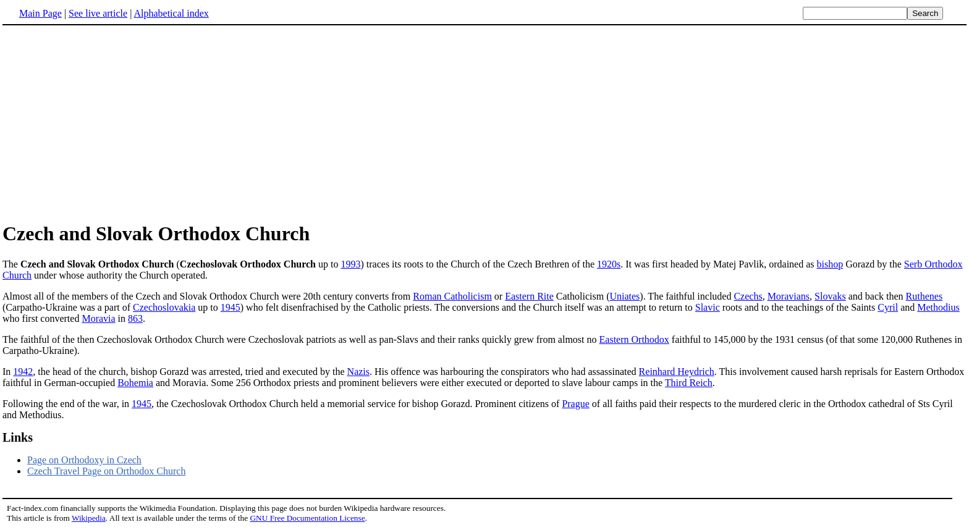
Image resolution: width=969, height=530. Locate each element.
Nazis (358, 371)
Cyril (888, 307)
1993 (350, 264)
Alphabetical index (170, 13)
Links (17, 437)
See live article (98, 13)
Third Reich (689, 382)
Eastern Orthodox (634, 339)
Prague (575, 403)
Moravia (98, 318)
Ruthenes (924, 296)
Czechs (748, 296)
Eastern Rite (529, 296)
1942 (23, 371)
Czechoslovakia (164, 307)
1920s (608, 264)
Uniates (624, 296)
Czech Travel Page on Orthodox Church (106, 471)
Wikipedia (89, 518)
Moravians (789, 296)
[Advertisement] (484, 122)
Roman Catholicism (452, 296)
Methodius (938, 307)
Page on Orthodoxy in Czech (84, 460)
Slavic (707, 307)
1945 (230, 307)
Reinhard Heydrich (676, 371)
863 (135, 318)
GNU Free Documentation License (307, 518)
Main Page (40, 13)
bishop (830, 264)
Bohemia (135, 382)
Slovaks (830, 296)
